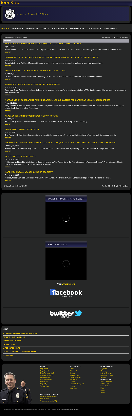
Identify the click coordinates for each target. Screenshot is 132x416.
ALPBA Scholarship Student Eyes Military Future (31, 116)
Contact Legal (44, 386)
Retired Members (106, 373)
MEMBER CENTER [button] (78, 28)
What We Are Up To (46, 375)
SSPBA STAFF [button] (110, 28)
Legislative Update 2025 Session (22, 129)
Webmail (103, 377)
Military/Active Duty (106, 375)
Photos (102, 390)
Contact (72, 386)
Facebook (73, 379)
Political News (44, 399)
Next (123, 37)
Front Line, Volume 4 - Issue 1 (20, 156)
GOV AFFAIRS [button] (95, 28)
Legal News (44, 369)
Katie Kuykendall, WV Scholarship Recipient (29, 172)
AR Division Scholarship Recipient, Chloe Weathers (32, 84)
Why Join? (73, 371)
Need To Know (45, 377)
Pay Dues (103, 369)
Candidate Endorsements (48, 396)
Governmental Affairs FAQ (48, 401)
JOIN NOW (5, 28)
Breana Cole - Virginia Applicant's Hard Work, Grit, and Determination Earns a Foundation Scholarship (60, 143)
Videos (102, 392)
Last (126, 37)
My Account (104, 371)
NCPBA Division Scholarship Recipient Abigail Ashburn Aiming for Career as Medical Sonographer (57, 100)
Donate (72, 373)
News (102, 388)
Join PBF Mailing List (77, 384)
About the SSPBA (106, 381)
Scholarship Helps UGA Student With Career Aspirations (35, 71)
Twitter (72, 382)
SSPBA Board (104, 384)
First (103, 37)
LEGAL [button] (45, 28)
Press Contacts (105, 386)
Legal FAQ (43, 384)
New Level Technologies (71, 409)
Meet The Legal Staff (47, 373)
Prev (106, 37)
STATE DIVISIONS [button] (59, 28)
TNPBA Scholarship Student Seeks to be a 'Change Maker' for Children (43, 44)
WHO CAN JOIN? (32, 28)
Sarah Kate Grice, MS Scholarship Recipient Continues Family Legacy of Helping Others (52, 57)
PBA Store (73, 388)
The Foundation (75, 377)
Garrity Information (46, 379)
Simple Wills (44, 382)
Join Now (73, 369)
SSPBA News (74, 375)
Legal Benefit (44, 371)
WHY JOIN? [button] (17, 28)
